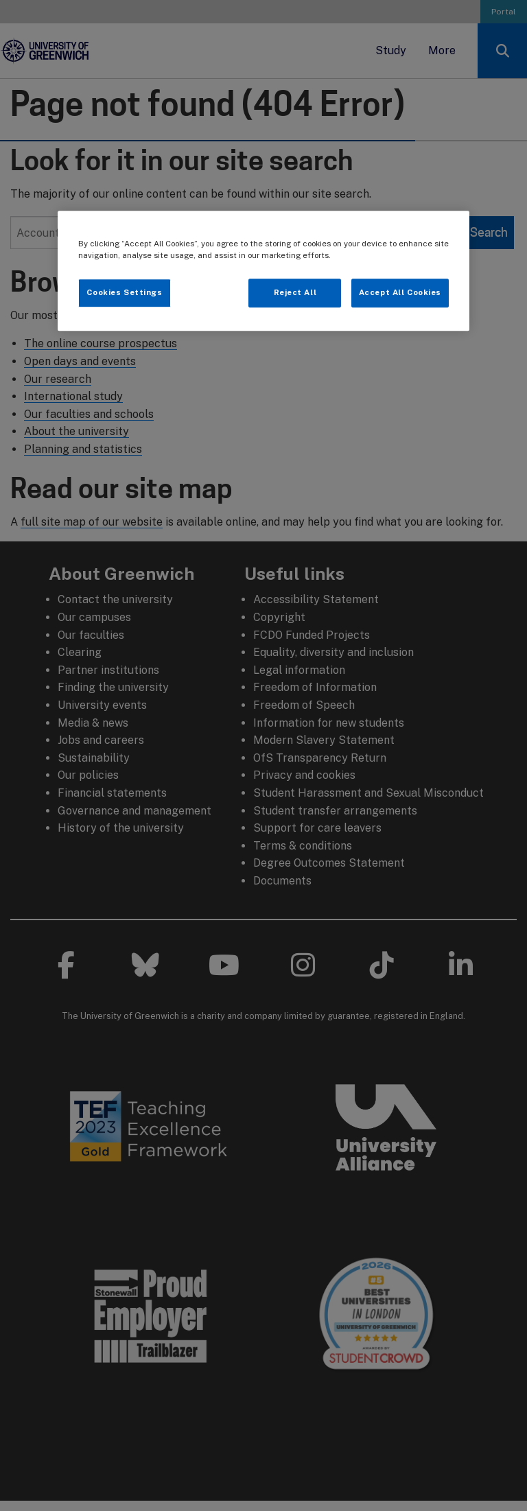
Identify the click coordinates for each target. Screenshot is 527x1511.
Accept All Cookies (400, 293)
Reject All (295, 293)
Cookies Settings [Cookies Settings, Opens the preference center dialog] (124, 293)
